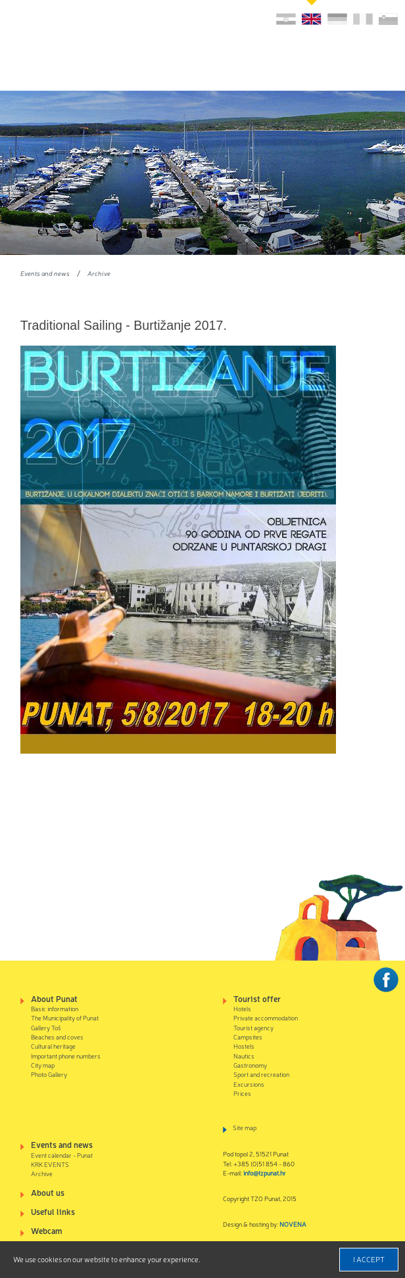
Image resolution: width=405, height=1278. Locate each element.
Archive (98, 273)
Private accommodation (265, 1017)
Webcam (46, 1230)
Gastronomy (250, 1065)
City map (43, 1065)
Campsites (247, 1036)
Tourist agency (253, 1027)
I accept (369, 1259)
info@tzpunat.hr (264, 1172)
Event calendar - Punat (62, 1155)
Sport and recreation (261, 1074)
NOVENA (292, 1224)
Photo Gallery (49, 1074)
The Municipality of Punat (65, 1017)
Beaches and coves (57, 1036)
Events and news (45, 273)
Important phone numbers (66, 1055)
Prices (242, 1093)
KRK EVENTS (50, 1164)
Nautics (243, 1055)
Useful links (53, 1211)
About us (47, 1192)
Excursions (248, 1084)
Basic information (54, 1008)
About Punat (54, 998)
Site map (244, 1127)
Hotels (242, 1008)
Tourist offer (257, 998)
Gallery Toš (46, 1027)
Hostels (243, 1045)
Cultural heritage (53, 1045)
